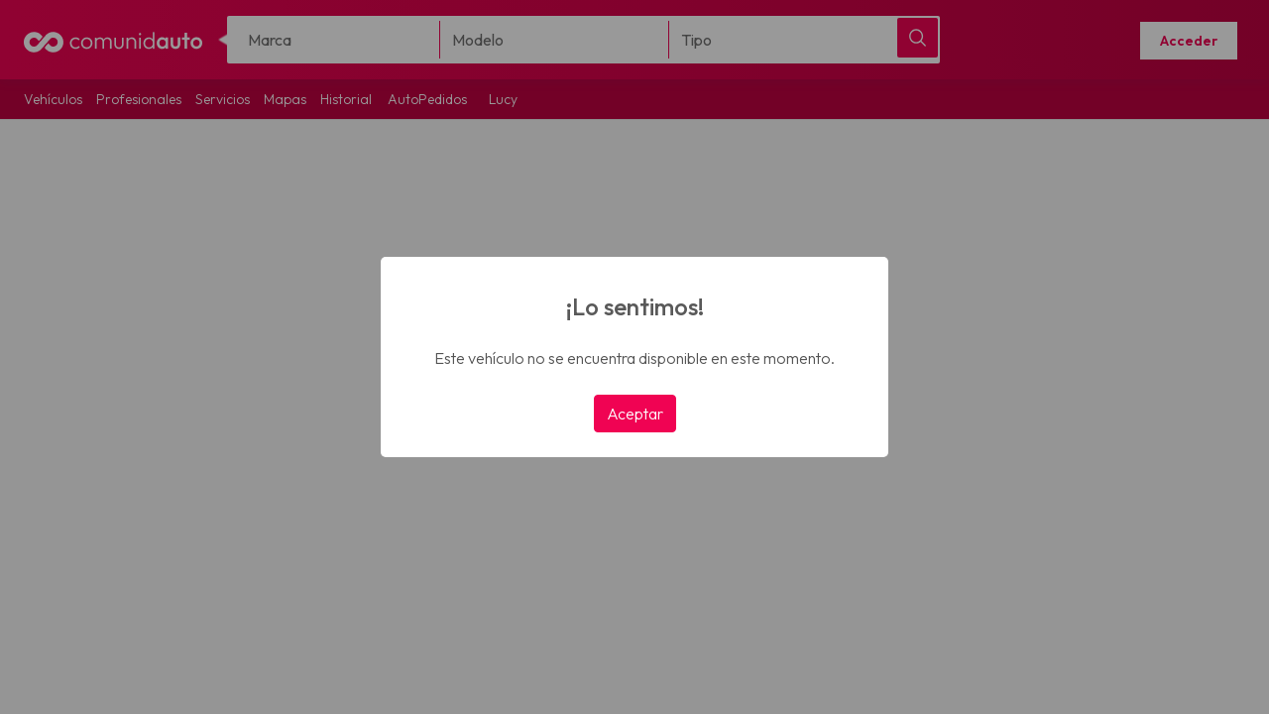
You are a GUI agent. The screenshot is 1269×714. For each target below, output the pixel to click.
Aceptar (635, 413)
